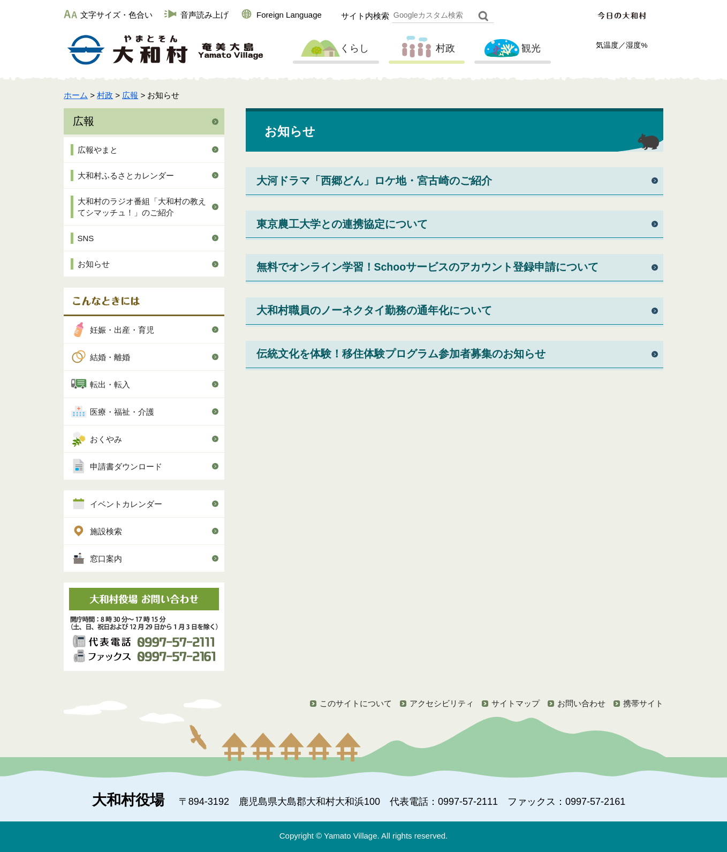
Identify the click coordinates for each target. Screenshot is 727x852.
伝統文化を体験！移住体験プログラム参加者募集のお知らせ (401, 354)
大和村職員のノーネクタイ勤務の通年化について (374, 310)
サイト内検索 (365, 15)
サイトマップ (515, 703)
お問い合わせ (581, 703)
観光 (511, 49)
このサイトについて (356, 703)
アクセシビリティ (442, 703)
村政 (425, 49)
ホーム (76, 95)
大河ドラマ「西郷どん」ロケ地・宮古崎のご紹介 (374, 180)
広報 (130, 95)
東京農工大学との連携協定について (342, 224)
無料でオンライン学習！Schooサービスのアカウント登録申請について (427, 267)
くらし (334, 49)
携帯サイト (643, 703)
